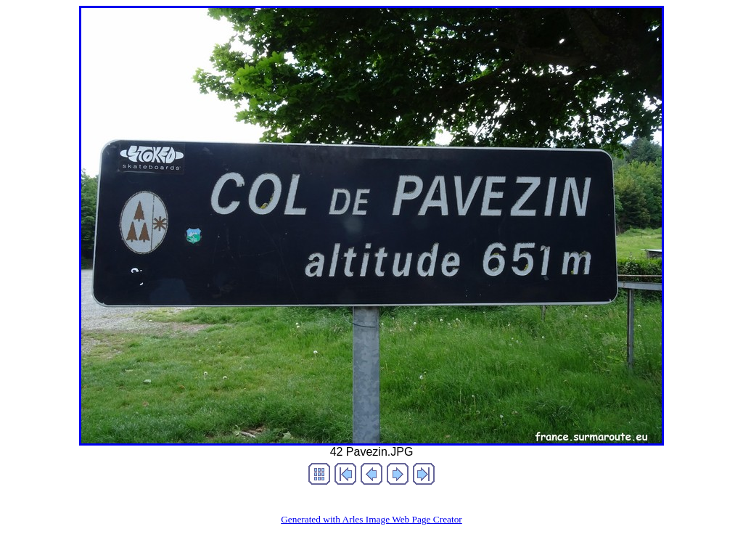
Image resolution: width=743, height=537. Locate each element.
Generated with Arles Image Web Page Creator (371, 519)
